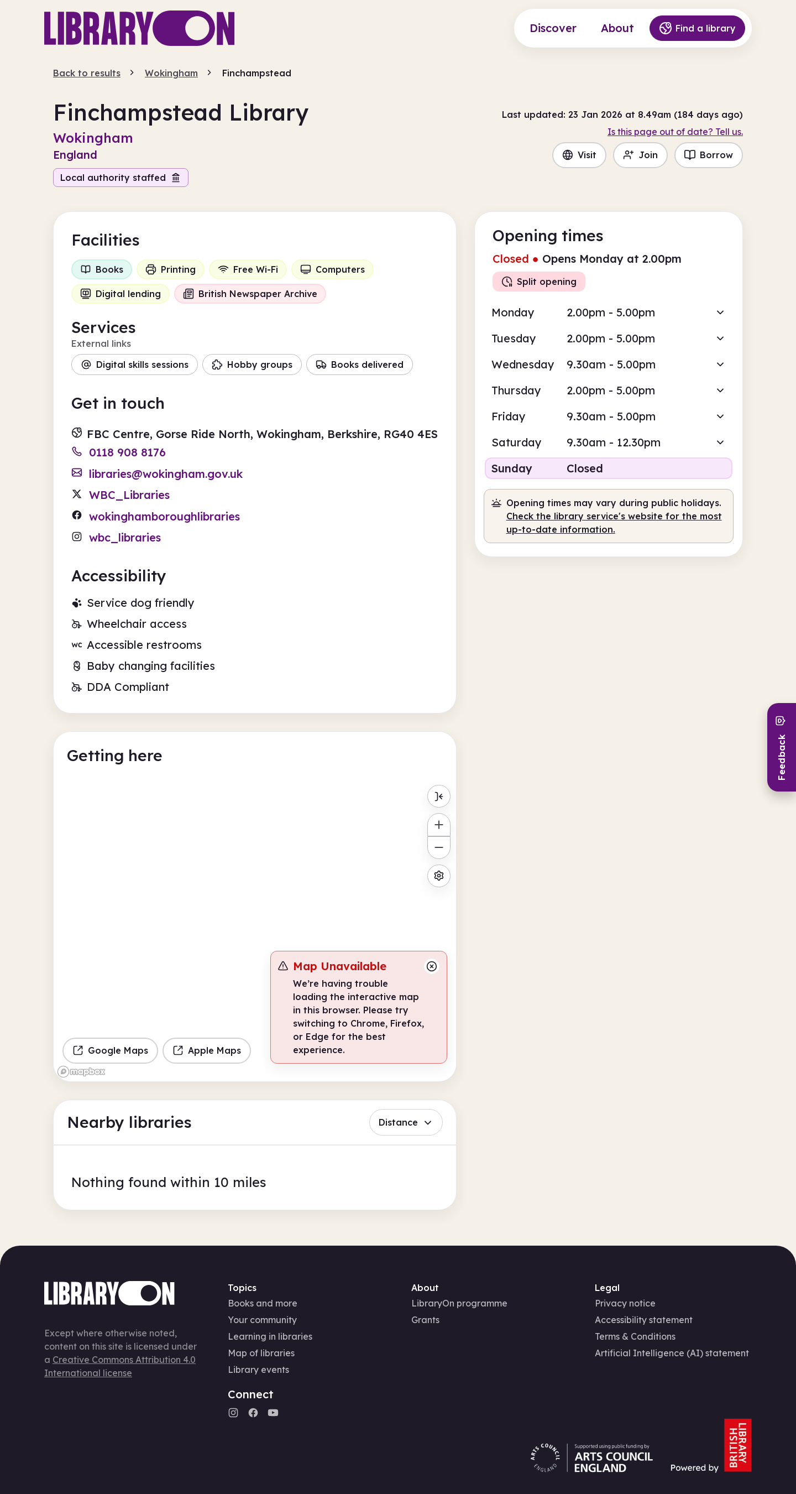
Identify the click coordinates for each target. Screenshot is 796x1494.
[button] (608, 312)
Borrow (708, 154)
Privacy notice (625, 1303)
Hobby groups (252, 364)
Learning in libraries (270, 1336)
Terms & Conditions (635, 1336)
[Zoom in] (438, 824)
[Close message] (431, 966)
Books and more (262, 1303)
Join (640, 154)
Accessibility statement (644, 1319)
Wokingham (171, 73)
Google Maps (110, 1050)
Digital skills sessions (134, 364)
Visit (579, 154)
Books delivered (360, 364)
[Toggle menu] (438, 796)
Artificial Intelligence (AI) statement (672, 1352)
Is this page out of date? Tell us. (675, 131)
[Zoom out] (438, 847)
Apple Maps (206, 1050)
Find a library (697, 28)
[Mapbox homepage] (81, 1071)
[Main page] (139, 28)
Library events (258, 1369)
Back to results (87, 73)
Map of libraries (261, 1352)
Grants (425, 1319)
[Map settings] (438, 876)
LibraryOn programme (459, 1303)
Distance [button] (406, 1122)
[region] (255, 930)
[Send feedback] (781, 747)
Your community (262, 1319)
